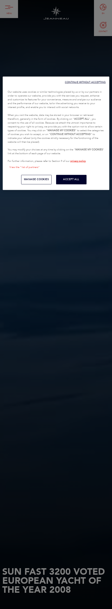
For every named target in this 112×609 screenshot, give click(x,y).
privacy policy (78, 161)
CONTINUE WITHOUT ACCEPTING (85, 82)
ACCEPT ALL (71, 179)
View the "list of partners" (24, 167)
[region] (56, 133)
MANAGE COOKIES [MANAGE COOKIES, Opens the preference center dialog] (36, 179)
